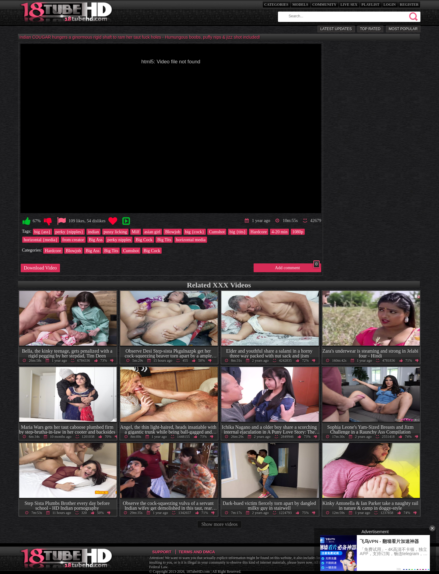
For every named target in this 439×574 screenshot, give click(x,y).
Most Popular (403, 29)
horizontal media (190, 239)
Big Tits (164, 239)
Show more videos (219, 524)
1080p (297, 231)
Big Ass (96, 239)
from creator (73, 239)
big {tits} (238, 231)
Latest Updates (336, 29)
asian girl (152, 231)
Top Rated (370, 29)
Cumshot (217, 231)
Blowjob (172, 231)
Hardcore (259, 231)
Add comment (297, 266)
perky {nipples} (69, 231)
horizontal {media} (41, 239)
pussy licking (115, 231)
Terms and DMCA (197, 552)
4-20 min (279, 231)
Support (161, 552)
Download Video (40, 267)
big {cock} (194, 231)
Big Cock (144, 239)
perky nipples (119, 239)
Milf (136, 231)
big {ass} (42, 231)
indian (93, 231)
